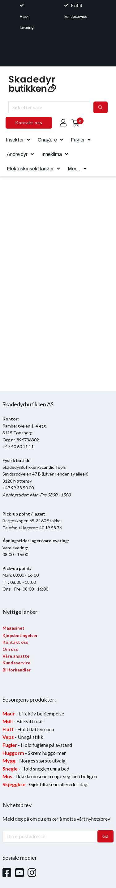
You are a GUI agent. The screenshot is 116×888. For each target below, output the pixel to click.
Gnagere (47, 139)
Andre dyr (17, 154)
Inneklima (51, 154)
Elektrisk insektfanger (30, 168)
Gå (105, 836)
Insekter (15, 139)
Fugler (78, 139)
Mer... (74, 168)
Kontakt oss (28, 122)
